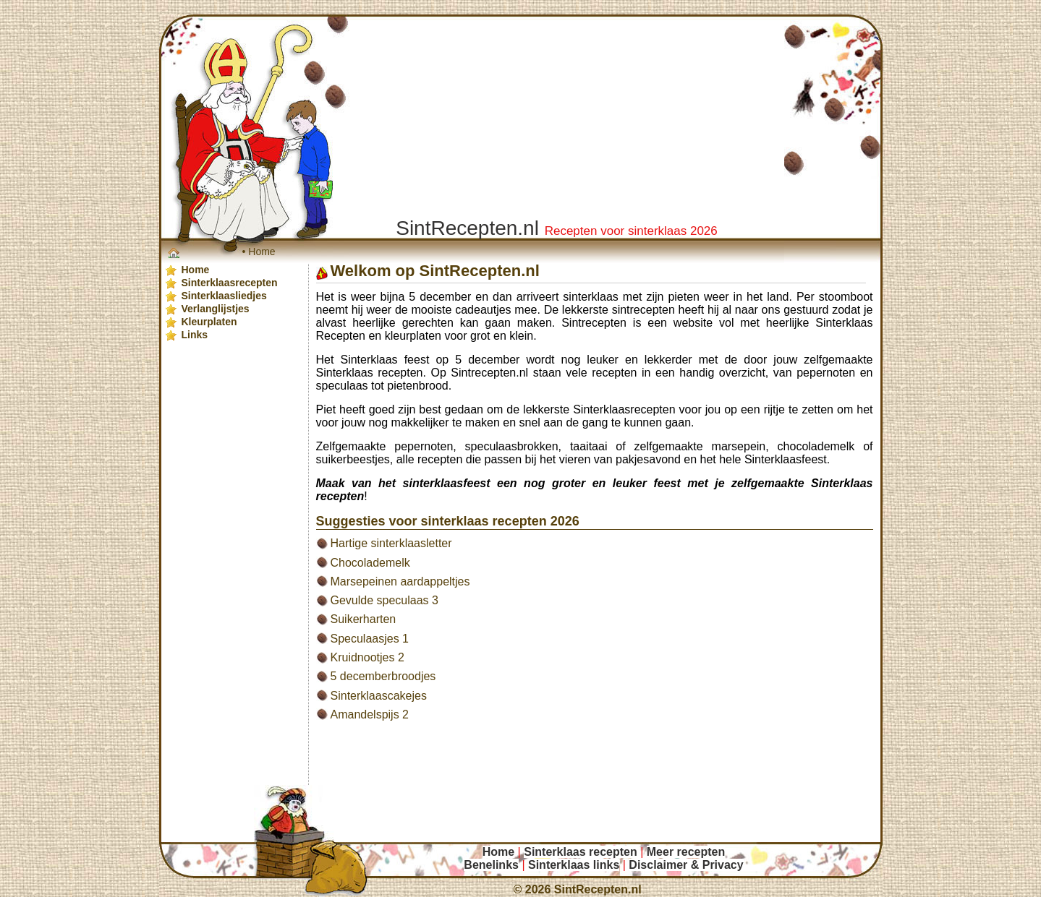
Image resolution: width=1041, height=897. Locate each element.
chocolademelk (816, 446)
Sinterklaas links (573, 865)
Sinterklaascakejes (379, 696)
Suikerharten (363, 619)
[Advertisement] (604, 766)
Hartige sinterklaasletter (391, 543)
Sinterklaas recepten (369, 372)
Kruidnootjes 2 (367, 657)
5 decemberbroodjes (383, 676)
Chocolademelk (370, 563)
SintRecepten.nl (598, 889)
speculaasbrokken (511, 446)
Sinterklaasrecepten (624, 409)
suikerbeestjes (353, 459)
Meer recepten (686, 852)
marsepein (739, 446)
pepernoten (423, 446)
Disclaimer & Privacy (686, 865)
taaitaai (589, 446)
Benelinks (491, 865)
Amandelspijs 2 (370, 714)
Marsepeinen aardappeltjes (400, 581)
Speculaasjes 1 (370, 638)
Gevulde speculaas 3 (384, 600)
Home (261, 251)
